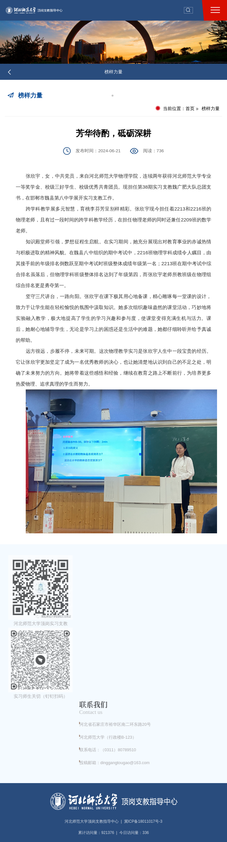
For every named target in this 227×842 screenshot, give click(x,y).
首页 (190, 108)
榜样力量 (113, 71)
